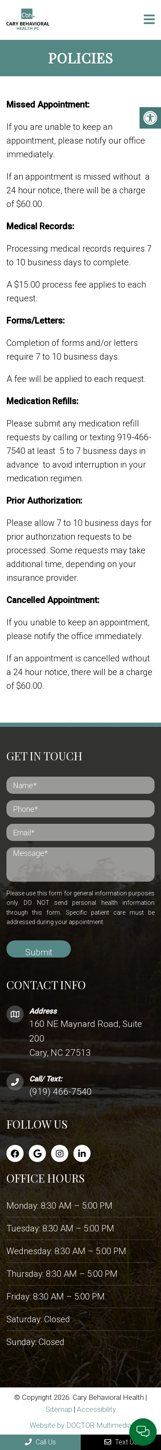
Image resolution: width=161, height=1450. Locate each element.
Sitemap (59, 1409)
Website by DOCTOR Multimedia (80, 1425)
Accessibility (96, 1409)
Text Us (120, 1442)
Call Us (40, 1442)
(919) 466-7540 (60, 1092)
